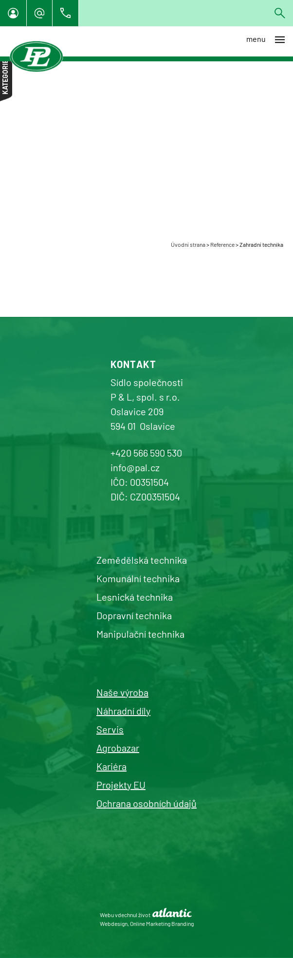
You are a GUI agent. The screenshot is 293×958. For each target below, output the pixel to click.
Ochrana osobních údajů (146, 803)
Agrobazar (117, 748)
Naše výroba (122, 692)
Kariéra (111, 766)
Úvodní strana (188, 244)
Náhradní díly (123, 711)
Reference (222, 244)
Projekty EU (121, 785)
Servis (110, 729)
